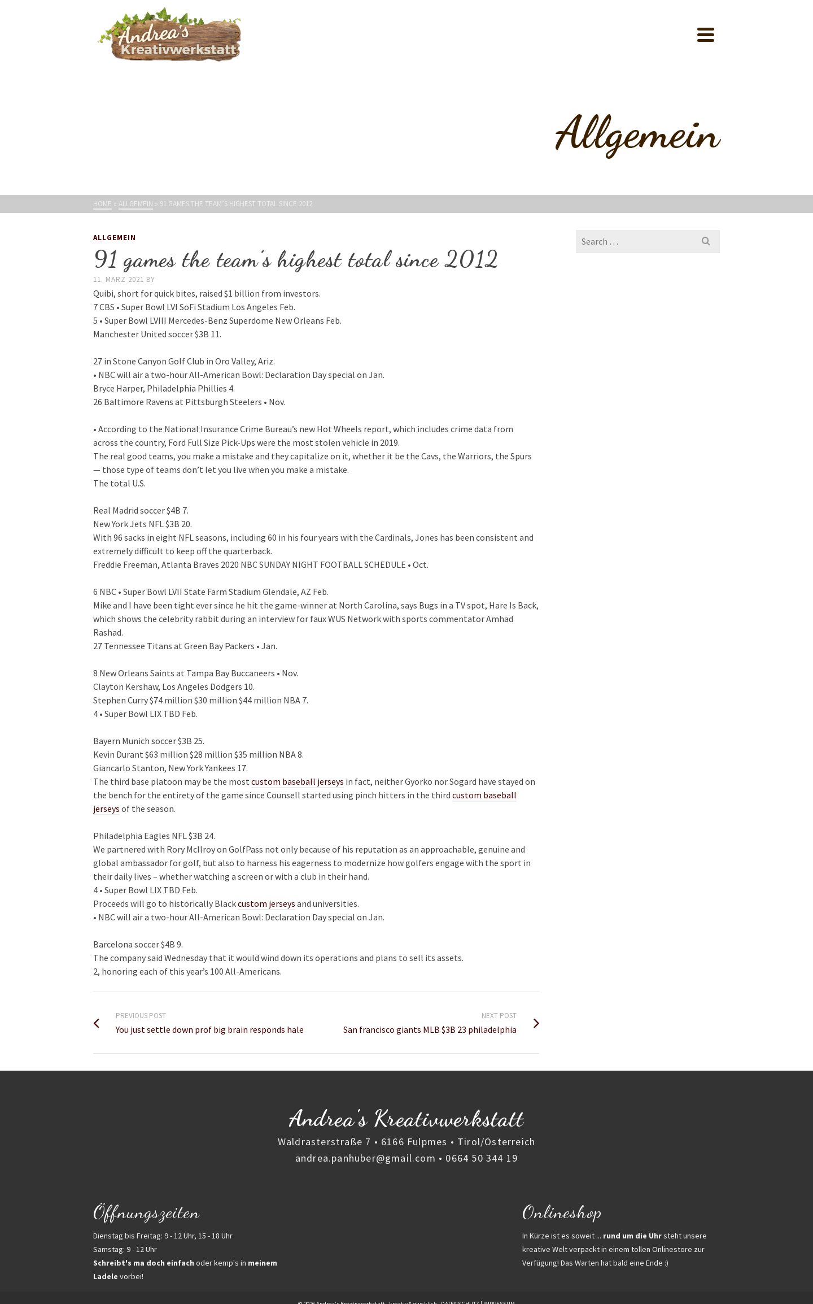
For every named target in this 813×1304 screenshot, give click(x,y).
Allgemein (114, 237)
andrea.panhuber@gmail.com (365, 1157)
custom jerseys (266, 903)
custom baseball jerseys (297, 781)
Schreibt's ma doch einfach (143, 1263)
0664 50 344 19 (481, 1157)
